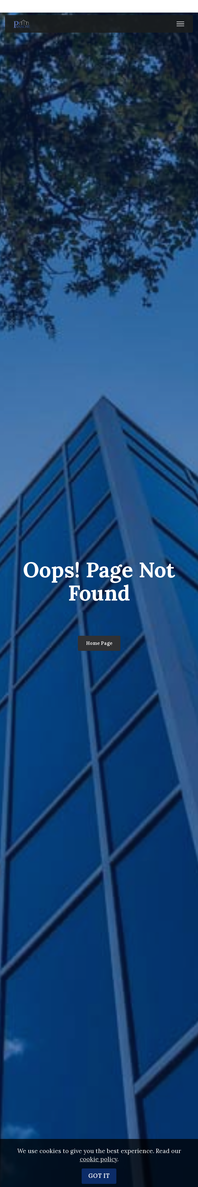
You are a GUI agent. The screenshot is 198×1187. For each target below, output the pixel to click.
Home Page (99, 643)
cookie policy (98, 1176)
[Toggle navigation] (180, 23)
